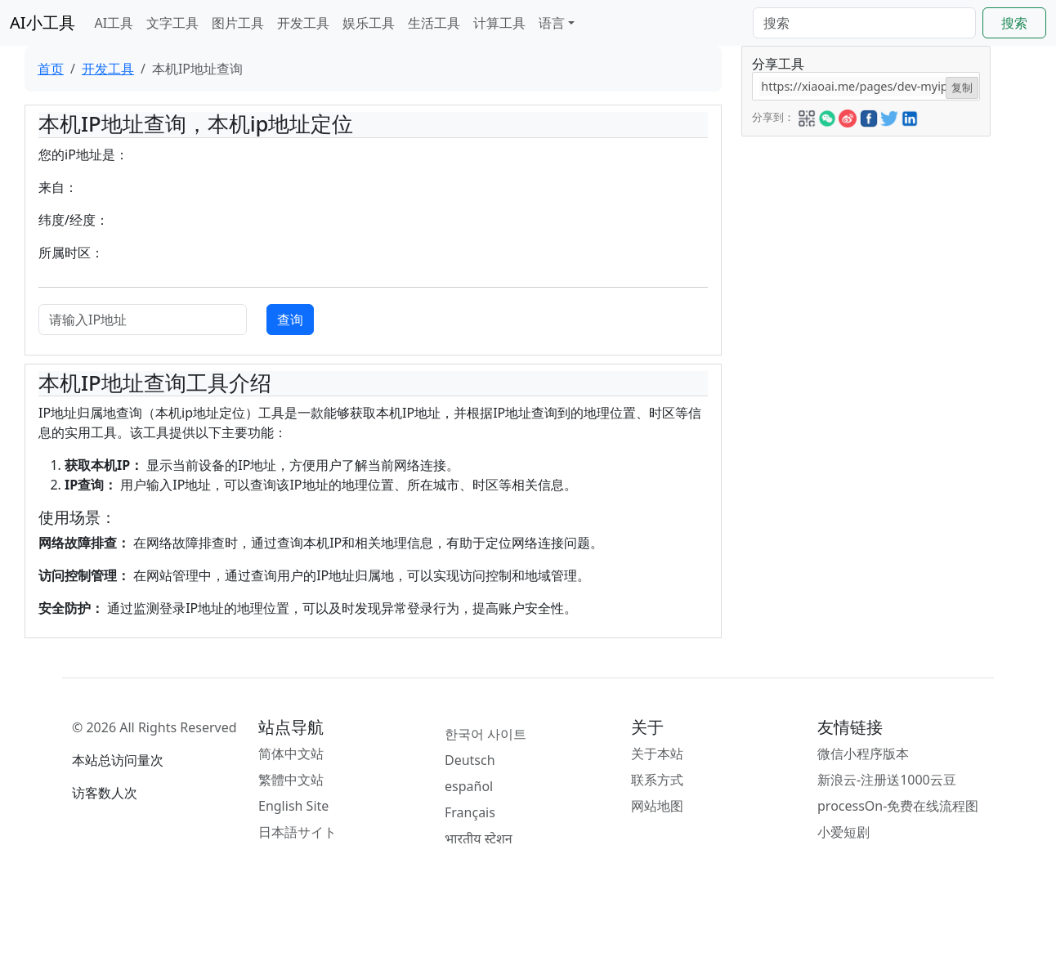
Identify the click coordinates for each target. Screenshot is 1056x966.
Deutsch (470, 760)
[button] (807, 116)
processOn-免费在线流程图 (897, 806)
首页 (51, 69)
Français (470, 812)
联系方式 (657, 780)
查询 (290, 320)
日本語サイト (297, 832)
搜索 (1014, 23)
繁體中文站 (291, 780)
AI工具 (114, 23)
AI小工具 (42, 22)
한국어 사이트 (485, 734)
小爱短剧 (843, 832)
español (469, 786)
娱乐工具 (368, 23)
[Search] (864, 22)
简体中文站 (291, 754)
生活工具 (434, 23)
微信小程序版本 (863, 754)
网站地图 (657, 806)
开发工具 (303, 23)
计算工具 (499, 23)
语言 (552, 23)
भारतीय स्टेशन (478, 838)
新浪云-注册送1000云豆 (886, 780)
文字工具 (172, 23)
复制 (962, 87)
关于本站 (657, 754)
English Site (293, 806)
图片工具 (238, 23)
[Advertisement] (864, 238)
